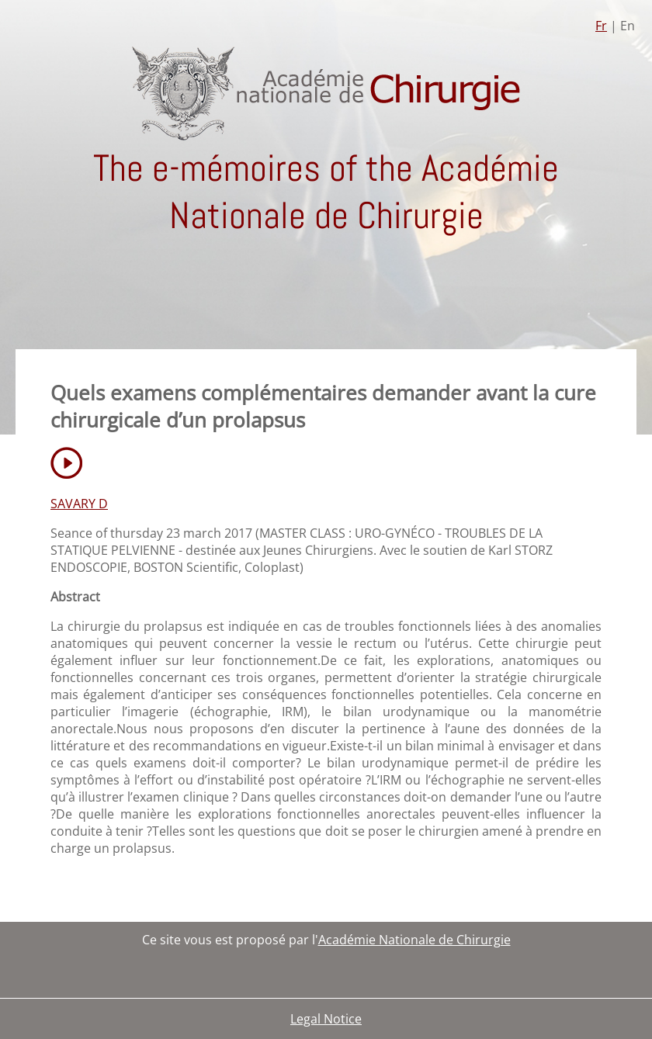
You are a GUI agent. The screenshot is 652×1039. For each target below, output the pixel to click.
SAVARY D (79, 503)
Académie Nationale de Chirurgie (414, 939)
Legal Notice (326, 1018)
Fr (601, 25)
